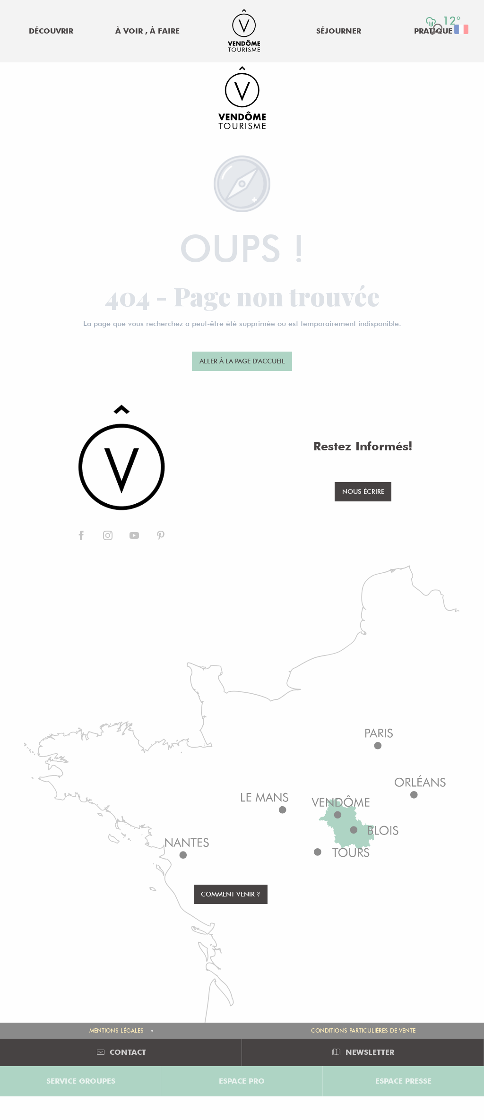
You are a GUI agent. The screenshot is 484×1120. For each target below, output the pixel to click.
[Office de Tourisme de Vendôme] (242, 99)
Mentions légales (116, 1030)
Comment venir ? (230, 894)
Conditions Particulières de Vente (363, 1030)
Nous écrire (363, 491)
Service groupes (80, 1081)
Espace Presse (403, 1081)
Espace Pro (242, 1081)
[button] (462, 29)
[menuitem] (51, 31)
